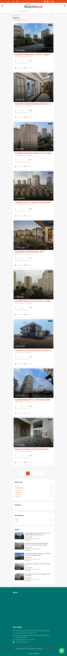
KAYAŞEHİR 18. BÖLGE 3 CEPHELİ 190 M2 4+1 (37, 564)
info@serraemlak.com (21, 642)
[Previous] (24, 473)
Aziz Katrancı (20, 364)
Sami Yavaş (19, 413)
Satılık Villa (18, 496)
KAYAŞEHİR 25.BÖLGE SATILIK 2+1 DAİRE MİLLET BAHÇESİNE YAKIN (37, 554)
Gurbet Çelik (20, 68)
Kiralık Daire (19, 490)
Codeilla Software (47, 648)
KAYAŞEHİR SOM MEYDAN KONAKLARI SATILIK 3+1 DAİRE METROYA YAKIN (33, 104)
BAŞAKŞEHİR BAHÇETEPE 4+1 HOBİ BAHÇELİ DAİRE (32, 400)
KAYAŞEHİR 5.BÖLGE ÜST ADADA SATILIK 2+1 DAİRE (33, 153)
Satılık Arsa (18, 492)
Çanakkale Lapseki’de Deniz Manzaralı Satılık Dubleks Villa (33, 350)
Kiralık (17, 519)
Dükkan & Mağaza (20, 488)
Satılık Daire (19, 494)
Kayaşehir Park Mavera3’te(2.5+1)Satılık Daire (32, 449)
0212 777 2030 (30, 640)
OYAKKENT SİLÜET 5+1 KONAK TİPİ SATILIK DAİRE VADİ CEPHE (33, 202)
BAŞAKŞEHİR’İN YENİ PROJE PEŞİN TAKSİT (29, 252)
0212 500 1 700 (31, 633)
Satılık (50, 25)
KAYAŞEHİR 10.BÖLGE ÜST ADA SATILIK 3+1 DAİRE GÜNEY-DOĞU (33, 301)
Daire (17, 485)
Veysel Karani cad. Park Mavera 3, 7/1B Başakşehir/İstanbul (32, 631)
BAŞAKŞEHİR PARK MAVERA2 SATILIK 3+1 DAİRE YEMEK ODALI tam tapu (33, 54)
